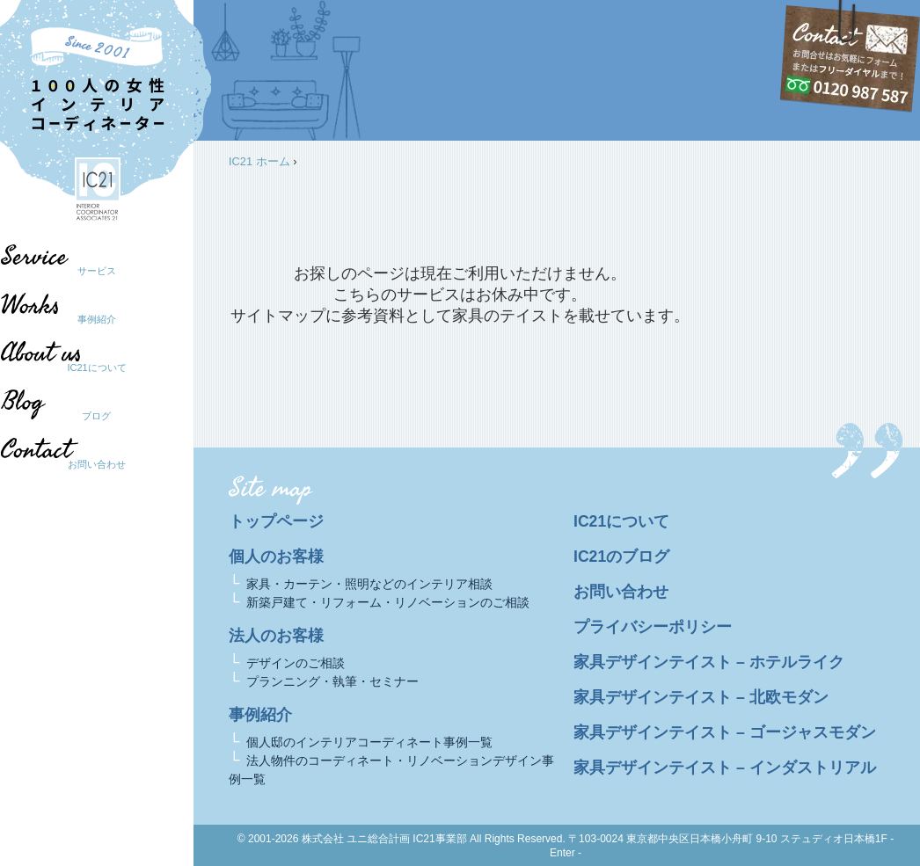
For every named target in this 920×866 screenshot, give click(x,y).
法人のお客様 (276, 635)
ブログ (88, 416)
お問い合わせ (97, 464)
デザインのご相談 (295, 663)
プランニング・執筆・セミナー (332, 681)
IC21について (96, 367)
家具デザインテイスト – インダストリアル (724, 767)
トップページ (276, 521)
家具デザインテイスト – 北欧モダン (701, 697)
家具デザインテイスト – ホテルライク (708, 662)
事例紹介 (96, 319)
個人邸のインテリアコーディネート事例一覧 (369, 742)
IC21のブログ (621, 556)
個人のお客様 (276, 556)
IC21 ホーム (259, 161)
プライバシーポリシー (652, 627)
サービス (96, 271)
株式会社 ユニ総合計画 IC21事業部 (384, 839)
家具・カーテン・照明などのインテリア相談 (369, 584)
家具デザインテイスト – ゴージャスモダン (724, 732)
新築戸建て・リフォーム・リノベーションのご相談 (387, 602)
